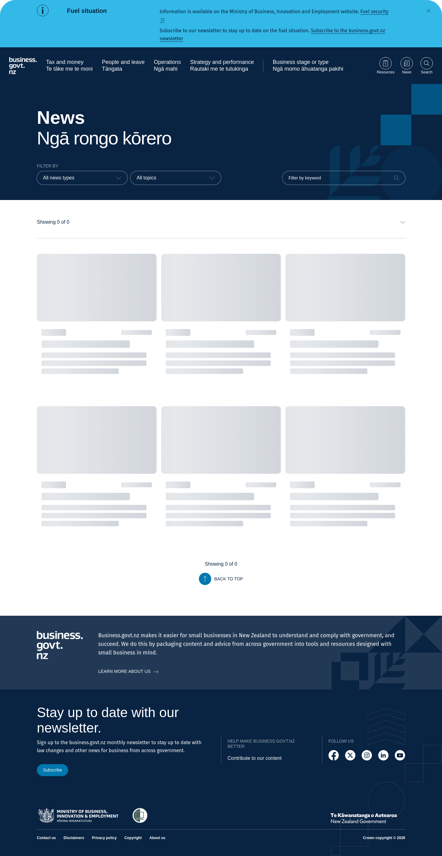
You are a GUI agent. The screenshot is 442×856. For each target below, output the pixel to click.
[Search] (396, 178)
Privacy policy (104, 838)
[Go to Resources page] (385, 65)
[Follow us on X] (350, 755)
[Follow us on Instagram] (367, 755)
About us (157, 838)
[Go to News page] (407, 65)
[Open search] (427, 65)
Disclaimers (74, 838)
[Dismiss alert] (428, 11)
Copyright (133, 838)
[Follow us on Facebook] (333, 755)
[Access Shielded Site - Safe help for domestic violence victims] (140, 815)
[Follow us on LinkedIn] (383, 755)
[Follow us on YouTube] (400, 755)
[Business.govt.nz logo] (23, 65)
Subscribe (52, 770)
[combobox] (82, 178)
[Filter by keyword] (343, 178)
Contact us (46, 838)
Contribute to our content (254, 758)
